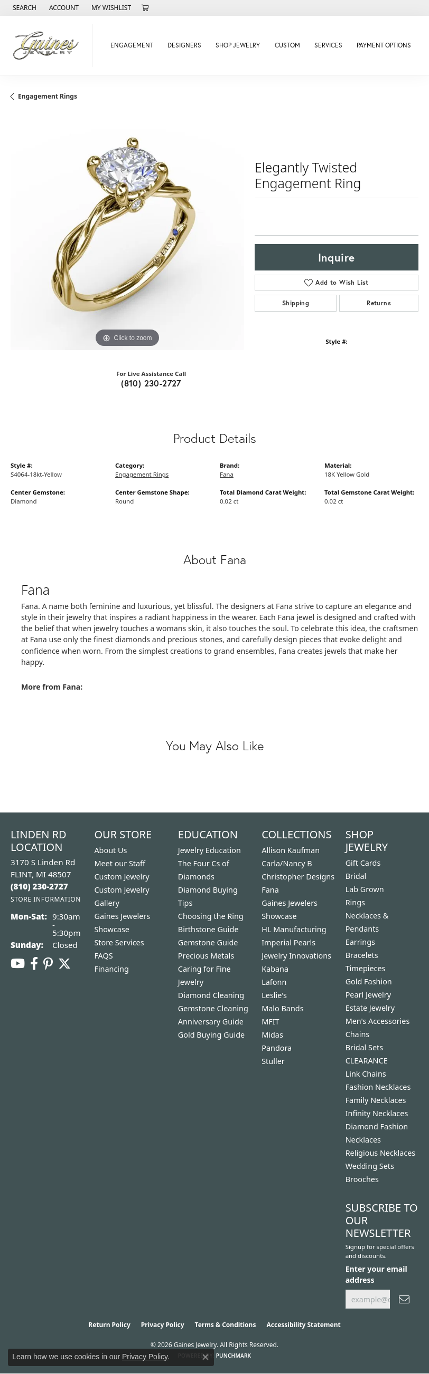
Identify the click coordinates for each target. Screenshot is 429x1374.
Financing (111, 969)
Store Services (119, 942)
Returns (379, 303)
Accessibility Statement (303, 1324)
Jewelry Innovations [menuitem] (296, 956)
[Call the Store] (39, 886)
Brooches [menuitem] (362, 1179)
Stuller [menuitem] (273, 1061)
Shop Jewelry (238, 45)
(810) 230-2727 (151, 383)
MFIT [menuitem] (270, 1022)
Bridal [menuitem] (356, 876)
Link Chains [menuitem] (366, 1074)
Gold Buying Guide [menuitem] (211, 1035)
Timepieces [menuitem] (366, 968)
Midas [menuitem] (272, 1035)
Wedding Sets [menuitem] (370, 1166)
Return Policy (109, 1324)
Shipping (295, 303)
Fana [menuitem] (270, 890)
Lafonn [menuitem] (274, 982)
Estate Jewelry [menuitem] (370, 1008)
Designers (184, 45)
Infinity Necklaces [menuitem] (377, 1113)
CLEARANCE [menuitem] (367, 1061)
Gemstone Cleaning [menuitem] (213, 1008)
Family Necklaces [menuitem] (376, 1100)
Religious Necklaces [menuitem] (381, 1153)
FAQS (103, 956)
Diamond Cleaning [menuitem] (211, 995)
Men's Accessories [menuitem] (378, 1021)
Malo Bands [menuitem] (282, 1008)
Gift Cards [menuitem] (363, 863)
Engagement (131, 45)
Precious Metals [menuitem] (206, 956)
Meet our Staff (119, 863)
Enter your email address (376, 1274)
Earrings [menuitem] (360, 942)
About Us (110, 850)
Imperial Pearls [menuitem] (288, 942)
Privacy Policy (162, 1324)
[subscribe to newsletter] (404, 1299)
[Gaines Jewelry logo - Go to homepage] (48, 45)
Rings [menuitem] (355, 902)
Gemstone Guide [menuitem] (208, 942)
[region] (127, 233)
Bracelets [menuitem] (362, 955)
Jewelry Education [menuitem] (209, 850)
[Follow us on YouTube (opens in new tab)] (18, 963)
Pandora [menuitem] (277, 1048)
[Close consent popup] (205, 1357)
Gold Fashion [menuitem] (369, 981)
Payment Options (384, 45)
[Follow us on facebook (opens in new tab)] (34, 963)
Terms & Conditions (225, 1324)
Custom (287, 45)
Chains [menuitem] (358, 1034)
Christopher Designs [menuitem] (298, 877)
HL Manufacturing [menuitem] (294, 929)
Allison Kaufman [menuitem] (291, 850)
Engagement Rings (47, 96)
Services (328, 45)
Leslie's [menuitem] (274, 995)
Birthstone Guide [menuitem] (208, 929)
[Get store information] (46, 899)
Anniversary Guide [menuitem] (211, 1022)
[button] (23, 8)
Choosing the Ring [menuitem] (211, 916)
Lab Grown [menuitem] (365, 889)
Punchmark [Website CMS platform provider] (233, 1355)
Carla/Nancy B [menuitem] (287, 863)
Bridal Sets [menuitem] (365, 1047)
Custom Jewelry (121, 877)
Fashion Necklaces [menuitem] (378, 1087)
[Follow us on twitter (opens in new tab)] (64, 963)
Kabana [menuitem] (275, 969)
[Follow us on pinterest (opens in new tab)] (48, 963)
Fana (227, 474)
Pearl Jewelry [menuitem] (368, 995)
